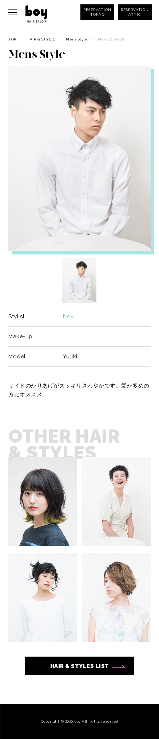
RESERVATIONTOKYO (97, 12)
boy (68, 316)
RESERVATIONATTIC (135, 12)
